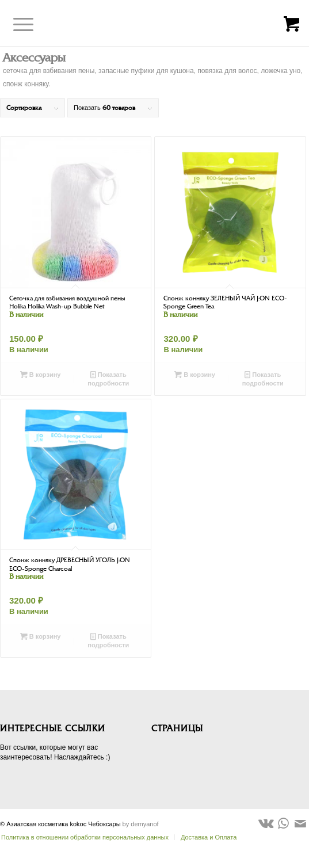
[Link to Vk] (265, 823)
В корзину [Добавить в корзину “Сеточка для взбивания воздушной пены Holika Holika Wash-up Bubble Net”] (40, 374)
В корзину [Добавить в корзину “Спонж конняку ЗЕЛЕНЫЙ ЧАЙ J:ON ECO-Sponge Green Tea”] (194, 374)
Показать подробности (108, 378)
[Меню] (15, 25)
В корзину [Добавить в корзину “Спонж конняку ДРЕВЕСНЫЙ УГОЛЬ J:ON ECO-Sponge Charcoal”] (40, 636)
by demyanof (141, 824)
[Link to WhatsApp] (283, 823)
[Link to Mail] (300, 823)
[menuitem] (205, 837)
